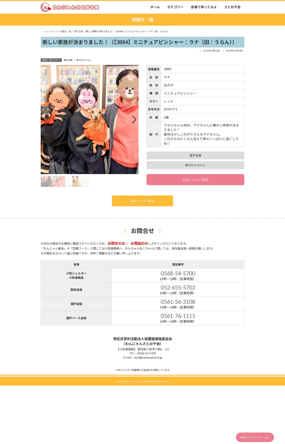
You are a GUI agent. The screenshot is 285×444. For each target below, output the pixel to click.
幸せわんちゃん (84, 60)
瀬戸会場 (68, 60)
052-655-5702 (178, 287)
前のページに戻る (142, 201)
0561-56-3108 (178, 301)
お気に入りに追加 (195, 180)
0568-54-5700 (178, 273)
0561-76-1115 (178, 315)
